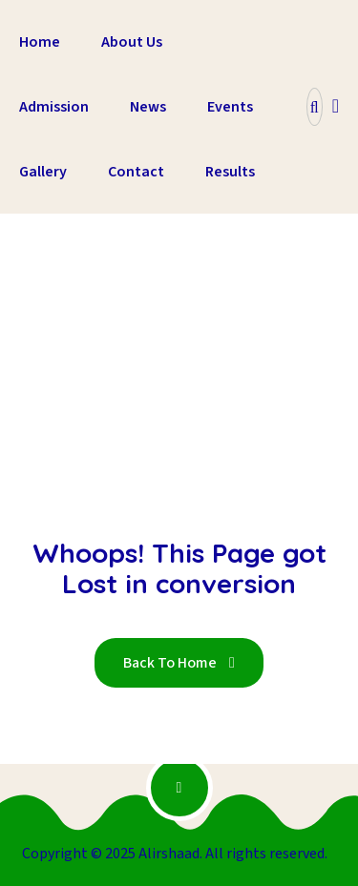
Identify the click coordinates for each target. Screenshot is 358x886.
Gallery (43, 171)
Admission (54, 106)
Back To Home (179, 662)
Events (230, 106)
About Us (131, 41)
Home (39, 41)
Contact (136, 171)
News (148, 106)
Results (230, 171)
